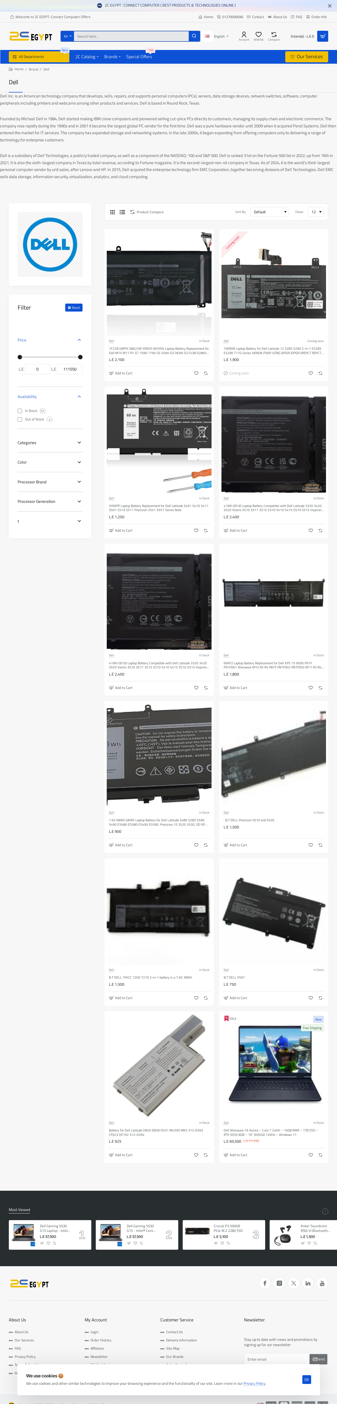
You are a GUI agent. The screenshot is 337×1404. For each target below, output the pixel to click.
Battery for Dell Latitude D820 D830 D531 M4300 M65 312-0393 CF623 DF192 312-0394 (156, 1132)
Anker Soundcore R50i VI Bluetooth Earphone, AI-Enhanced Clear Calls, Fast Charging (316, 1228)
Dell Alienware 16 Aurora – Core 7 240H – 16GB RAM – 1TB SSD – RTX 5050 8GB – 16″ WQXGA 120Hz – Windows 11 (271, 1132)
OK (306, 1379)
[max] (70, 369)
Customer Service (176, 1320)
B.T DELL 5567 (234, 977)
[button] (121, 373)
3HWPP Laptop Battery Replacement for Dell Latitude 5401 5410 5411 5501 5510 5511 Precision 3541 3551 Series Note (159, 508)
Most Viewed (19, 1210)
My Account (96, 1320)
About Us (17, 1320)
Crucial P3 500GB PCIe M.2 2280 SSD (228, 1228)
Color (22, 462)
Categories (27, 443)
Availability (27, 396)
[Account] (244, 36)
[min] (37, 369)
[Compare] (274, 36)
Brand (33, 69)
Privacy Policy (254, 1383)
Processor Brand (32, 482)
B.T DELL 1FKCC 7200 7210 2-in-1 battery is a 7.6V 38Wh (150, 977)
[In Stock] (20, 411)
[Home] (206, 17)
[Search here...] (194, 36)
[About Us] (277, 17)
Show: (299, 212)
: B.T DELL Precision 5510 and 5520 (249, 820)
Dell (111, 341)
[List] (122, 212)
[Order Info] (316, 17)
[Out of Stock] (20, 419)
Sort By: (240, 212)
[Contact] (255, 17)
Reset (76, 307)
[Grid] (112, 212)
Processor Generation (36, 501)
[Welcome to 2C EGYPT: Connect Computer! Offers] (50, 17)
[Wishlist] (259, 36)
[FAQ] (296, 17)
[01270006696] (230, 17)
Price (22, 340)
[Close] (330, 6)
